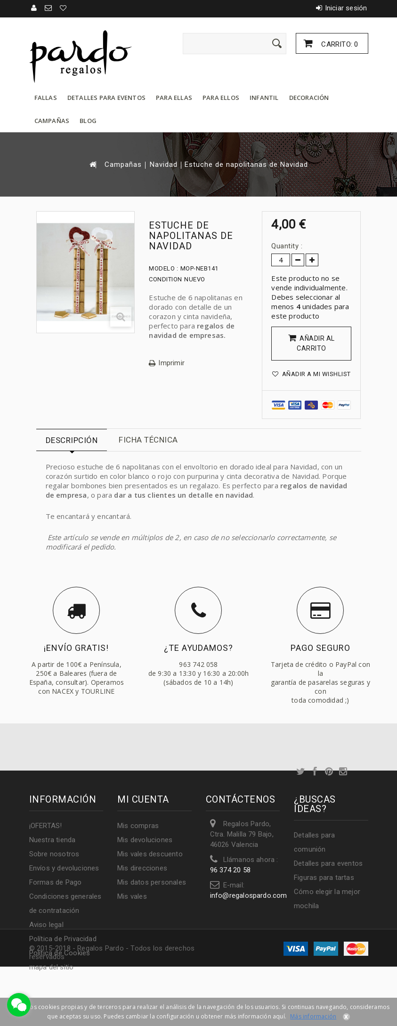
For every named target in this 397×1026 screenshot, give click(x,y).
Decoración (309, 97)
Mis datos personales (151, 882)
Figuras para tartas (324, 877)
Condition (165, 279)
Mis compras (138, 825)
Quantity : (286, 246)
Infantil (264, 97)
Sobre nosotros (54, 854)
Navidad (164, 164)
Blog (88, 120)
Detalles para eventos (106, 97)
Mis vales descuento (150, 854)
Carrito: (338, 44)
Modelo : (163, 268)
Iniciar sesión (346, 8)
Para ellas (174, 97)
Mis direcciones (142, 868)
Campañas (52, 120)
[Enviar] (277, 43)
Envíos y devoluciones (64, 868)
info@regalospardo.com (248, 895)
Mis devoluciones (144, 840)
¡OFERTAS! (45, 825)
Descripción (72, 440)
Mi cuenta (143, 799)
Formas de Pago (55, 882)
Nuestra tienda (52, 840)
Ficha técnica (148, 439)
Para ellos (221, 97)
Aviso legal (46, 924)
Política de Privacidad (63, 939)
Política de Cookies (59, 953)
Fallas (45, 97)
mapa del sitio (51, 967)
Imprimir (171, 363)
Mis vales (132, 896)
